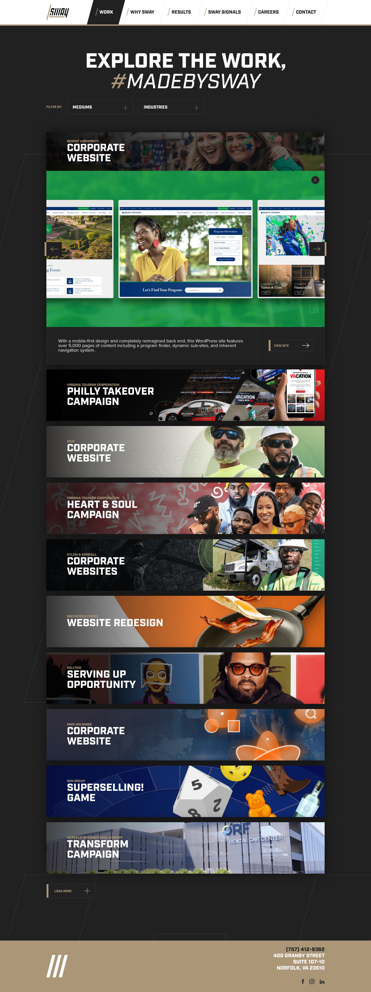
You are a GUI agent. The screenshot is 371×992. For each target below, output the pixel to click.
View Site (281, 346)
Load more (63, 891)
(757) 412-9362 (305, 949)
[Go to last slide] (53, 249)
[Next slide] (317, 249)
